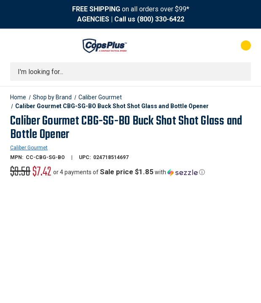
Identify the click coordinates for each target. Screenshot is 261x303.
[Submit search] (241, 71)
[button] (129, 172)
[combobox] (130, 71)
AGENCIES (93, 19)
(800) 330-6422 (160, 19)
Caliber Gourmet (29, 148)
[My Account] (208, 45)
